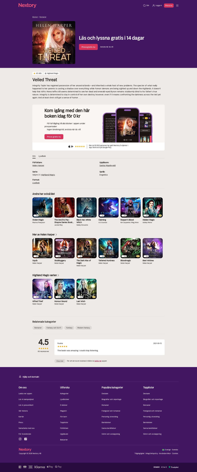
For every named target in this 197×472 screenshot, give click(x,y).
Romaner (43, 17)
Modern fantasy (83, 328)
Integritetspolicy (152, 453)
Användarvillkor (165, 453)
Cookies (175, 454)
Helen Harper (38, 165)
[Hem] (80, 5)
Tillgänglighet (139, 453)
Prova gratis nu (88, 47)
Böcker (35, 17)
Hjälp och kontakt (29, 376)
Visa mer (59, 361)
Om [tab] (34, 156)
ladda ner (98, 361)
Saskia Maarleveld (108, 165)
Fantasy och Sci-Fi (54, 328)
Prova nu (168, 5)
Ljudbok (36, 183)
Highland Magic (48, 174)
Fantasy (69, 328)
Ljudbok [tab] (42, 156)
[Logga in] (157, 6)
